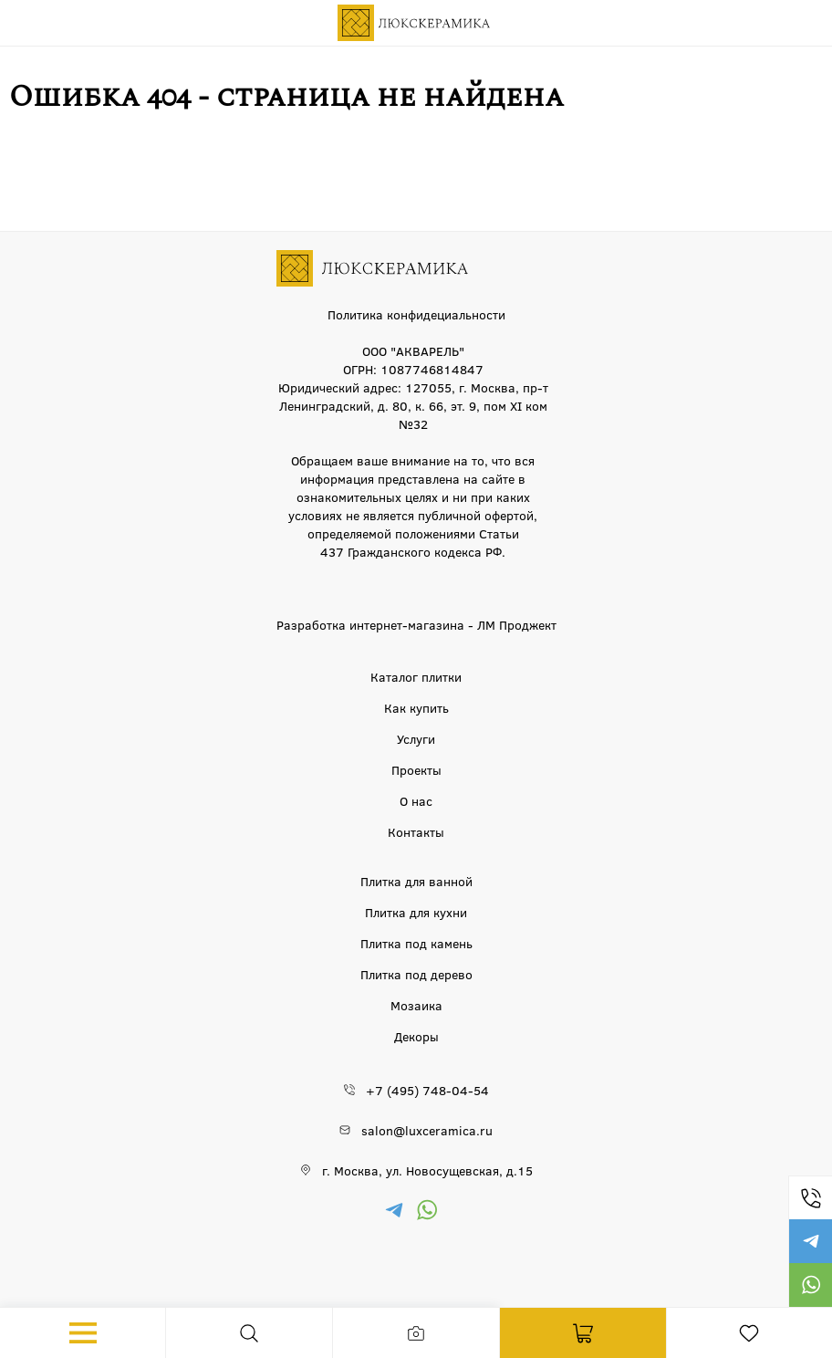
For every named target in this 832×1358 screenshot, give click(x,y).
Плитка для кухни (416, 912)
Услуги (416, 738)
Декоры (416, 1036)
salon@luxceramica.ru (427, 1130)
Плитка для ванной (416, 881)
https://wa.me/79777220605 (810, 1285)
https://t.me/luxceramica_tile (810, 1241)
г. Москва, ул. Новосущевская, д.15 (427, 1170)
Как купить (416, 707)
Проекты (416, 769)
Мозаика (416, 1005)
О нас (416, 800)
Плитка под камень (416, 943)
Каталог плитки (416, 676)
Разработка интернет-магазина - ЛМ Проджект (416, 624)
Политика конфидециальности (416, 314)
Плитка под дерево (416, 974)
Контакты (416, 831)
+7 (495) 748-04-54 (810, 1197)
